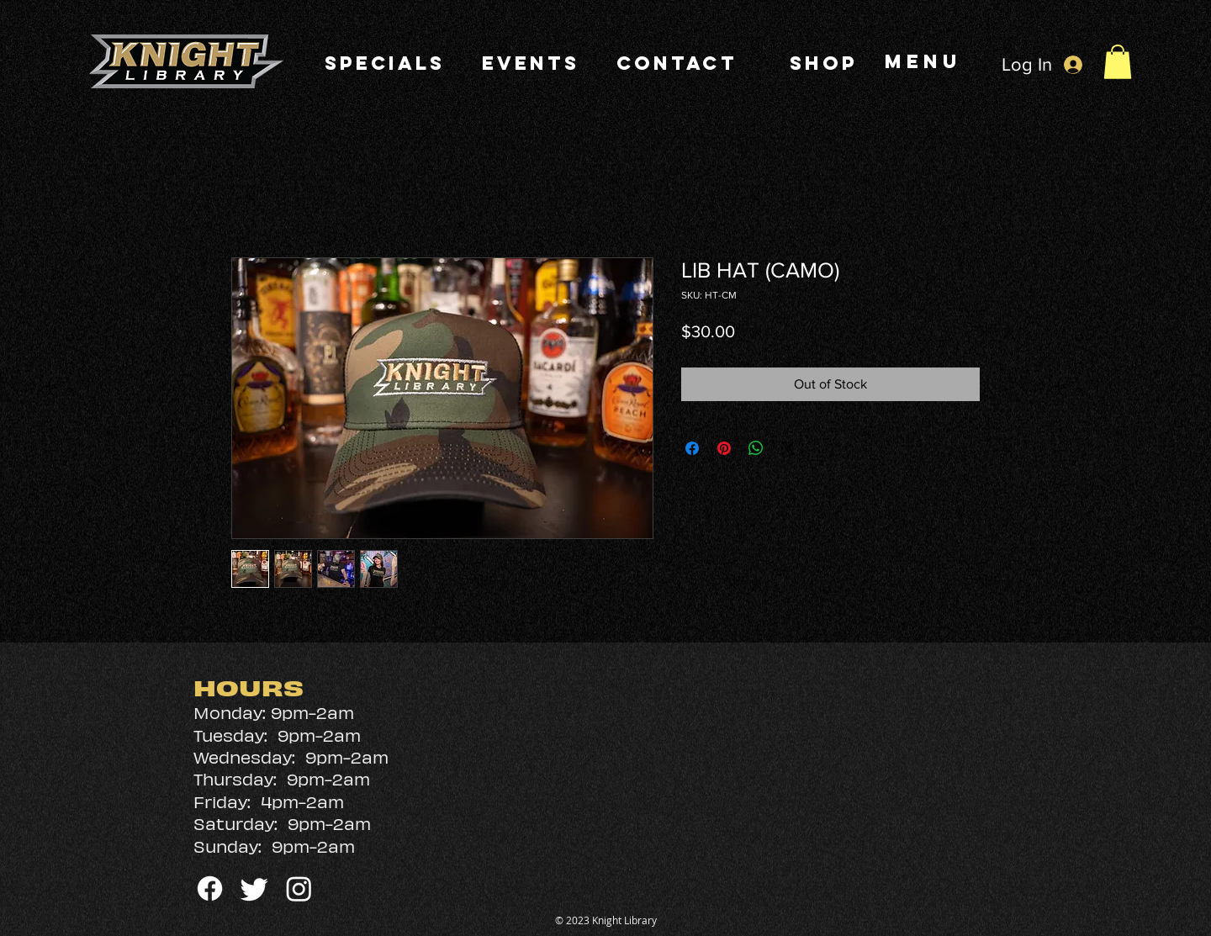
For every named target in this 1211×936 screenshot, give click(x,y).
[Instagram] (299, 888)
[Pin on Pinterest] (724, 448)
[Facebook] (209, 888)
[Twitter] (254, 888)
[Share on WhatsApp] (756, 448)
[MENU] (924, 61)
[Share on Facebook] (692, 448)
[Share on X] (788, 448)
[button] (1117, 62)
